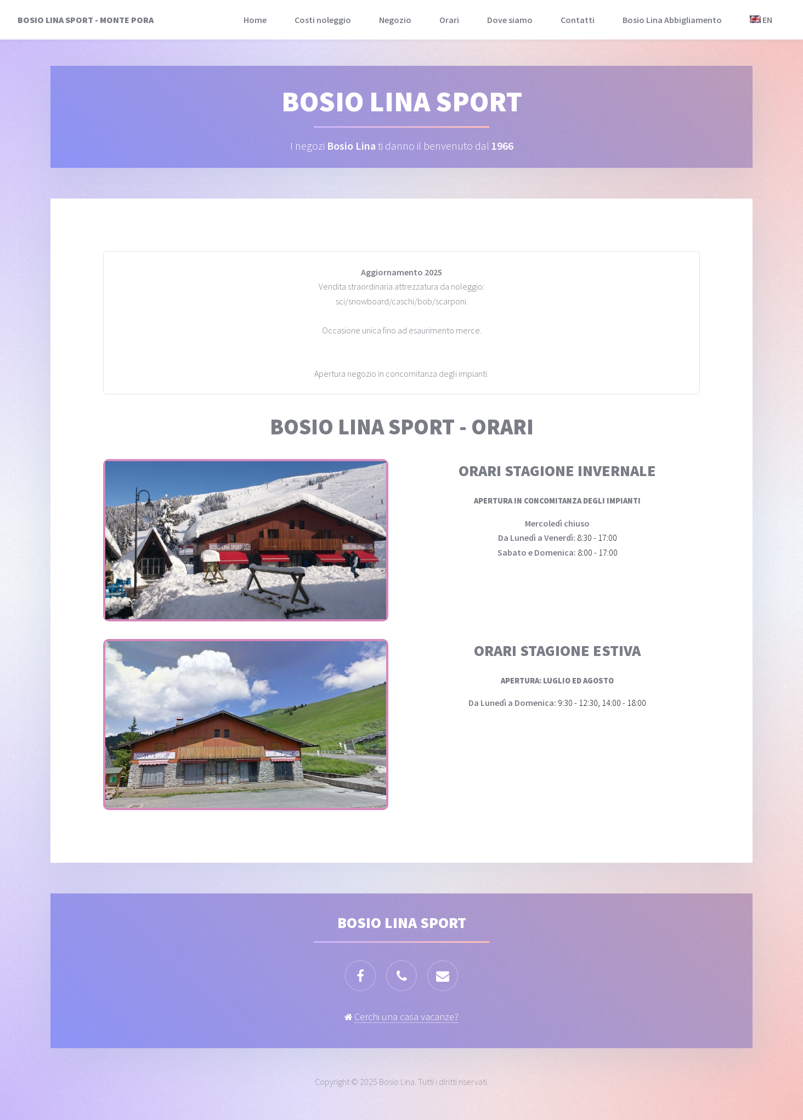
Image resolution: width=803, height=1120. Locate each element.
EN (761, 19)
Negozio (395, 19)
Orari (449, 19)
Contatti (578, 19)
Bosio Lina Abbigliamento (672, 19)
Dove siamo (510, 19)
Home (255, 19)
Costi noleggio (323, 19)
